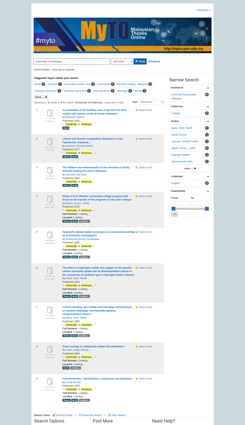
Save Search (117, 415)
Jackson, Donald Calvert (79, 145)
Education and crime (75, 90)
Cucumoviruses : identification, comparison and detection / (97, 378)
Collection (177, 106)
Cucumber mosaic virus (77, 84)
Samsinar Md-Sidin (76, 174)
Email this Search (91, 415)
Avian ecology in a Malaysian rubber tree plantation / (93, 346)
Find (140, 61)
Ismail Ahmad (73, 382)
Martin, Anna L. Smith (77, 203)
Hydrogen (122, 90)
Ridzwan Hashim (75, 117)
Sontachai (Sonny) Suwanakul (82, 239)
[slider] (173, 209)
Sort (134, 102)
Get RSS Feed (62, 415)
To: (192, 197)
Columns (52, 84)
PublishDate (178, 191)
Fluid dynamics (101, 90)
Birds (38, 84)
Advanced (154, 61)
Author (175, 121)
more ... (41, 97)
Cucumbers (103, 84)
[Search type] (122, 61)
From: (175, 197)
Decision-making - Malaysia (132, 84)
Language (203, 9)
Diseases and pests (46, 90)
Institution (177, 87)
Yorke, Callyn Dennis (77, 349)
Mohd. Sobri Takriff (76, 278)
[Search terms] (71, 61)
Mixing (138, 90)
